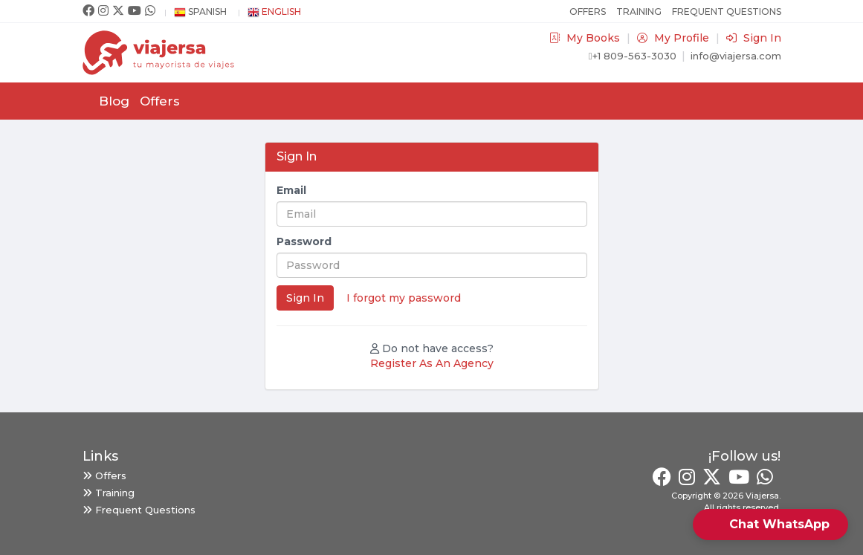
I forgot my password (403, 298)
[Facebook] (88, 11)
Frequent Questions (726, 11)
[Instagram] (103, 11)
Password (304, 241)
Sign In (753, 38)
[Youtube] (134, 11)
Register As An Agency (432, 363)
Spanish (200, 11)
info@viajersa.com (736, 56)
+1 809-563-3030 (632, 56)
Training (639, 11)
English (274, 11)
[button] (770, 524)
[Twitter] (118, 11)
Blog (114, 101)
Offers (587, 11)
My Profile (674, 38)
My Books (586, 38)
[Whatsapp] (150, 11)
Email (291, 190)
